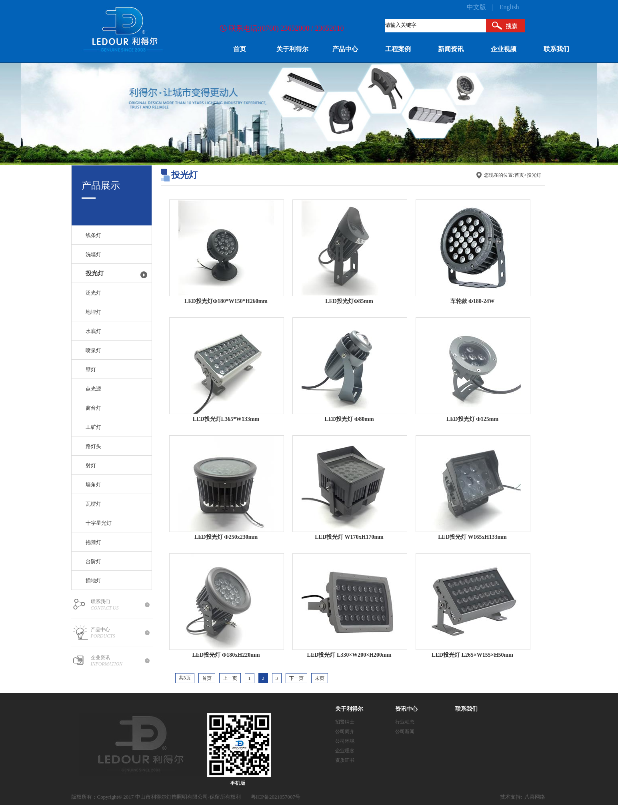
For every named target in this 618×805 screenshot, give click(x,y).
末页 (319, 678)
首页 (519, 175)
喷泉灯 (93, 350)
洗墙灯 (93, 254)
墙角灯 (93, 485)
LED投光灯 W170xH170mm (349, 537)
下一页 (296, 678)
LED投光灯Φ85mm (349, 301)
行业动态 (404, 722)
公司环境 (344, 741)
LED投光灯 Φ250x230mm (226, 537)
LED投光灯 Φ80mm (349, 419)
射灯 (91, 465)
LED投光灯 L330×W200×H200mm (349, 655)
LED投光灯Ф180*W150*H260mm (226, 301)
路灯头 (93, 446)
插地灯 (93, 581)
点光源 (93, 389)
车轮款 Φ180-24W (472, 301)
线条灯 (93, 235)
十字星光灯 (99, 523)
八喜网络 (534, 797)
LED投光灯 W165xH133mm (472, 537)
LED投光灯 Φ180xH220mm (226, 655)
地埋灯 (93, 312)
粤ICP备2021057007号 (275, 797)
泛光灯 (93, 293)
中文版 (476, 7)
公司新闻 (404, 731)
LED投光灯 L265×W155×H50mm (472, 655)
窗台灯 (93, 408)
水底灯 (93, 331)
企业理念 (344, 750)
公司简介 (344, 731)
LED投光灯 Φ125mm (472, 419)
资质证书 (344, 760)
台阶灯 (93, 561)
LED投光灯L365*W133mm (226, 419)
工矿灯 (93, 427)
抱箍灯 (93, 542)
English (509, 7)
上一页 (230, 678)
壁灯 (91, 370)
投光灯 (95, 273)
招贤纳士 (344, 722)
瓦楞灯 (93, 504)
